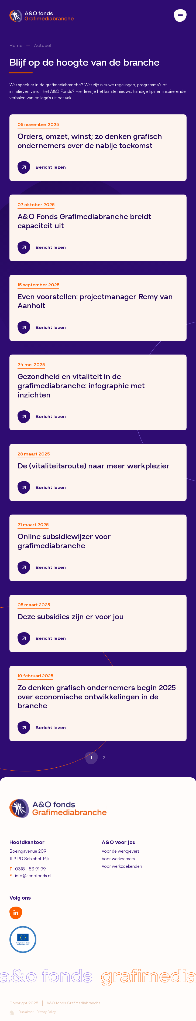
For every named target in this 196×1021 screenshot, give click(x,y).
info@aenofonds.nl (30, 875)
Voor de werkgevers (120, 851)
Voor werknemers (118, 858)
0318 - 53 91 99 (27, 869)
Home (15, 46)
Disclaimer (26, 1011)
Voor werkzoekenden (122, 866)
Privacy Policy (46, 1011)
